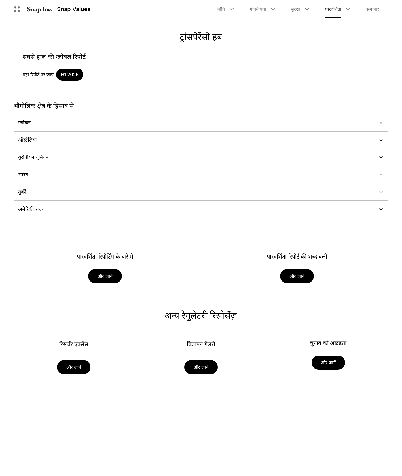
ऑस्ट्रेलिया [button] (201, 140)
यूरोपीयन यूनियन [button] (201, 157)
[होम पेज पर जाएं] (39, 9)
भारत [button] (201, 174)
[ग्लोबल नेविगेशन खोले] (17, 9)
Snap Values (73, 9)
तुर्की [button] (201, 192)
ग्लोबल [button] (201, 123)
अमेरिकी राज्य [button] (201, 209)
